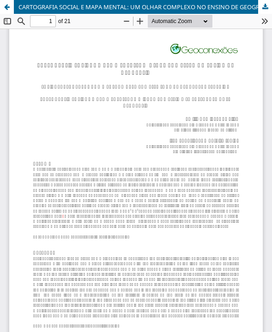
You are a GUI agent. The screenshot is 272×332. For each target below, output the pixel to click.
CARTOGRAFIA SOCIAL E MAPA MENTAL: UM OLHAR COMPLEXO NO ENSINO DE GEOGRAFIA (145, 7)
